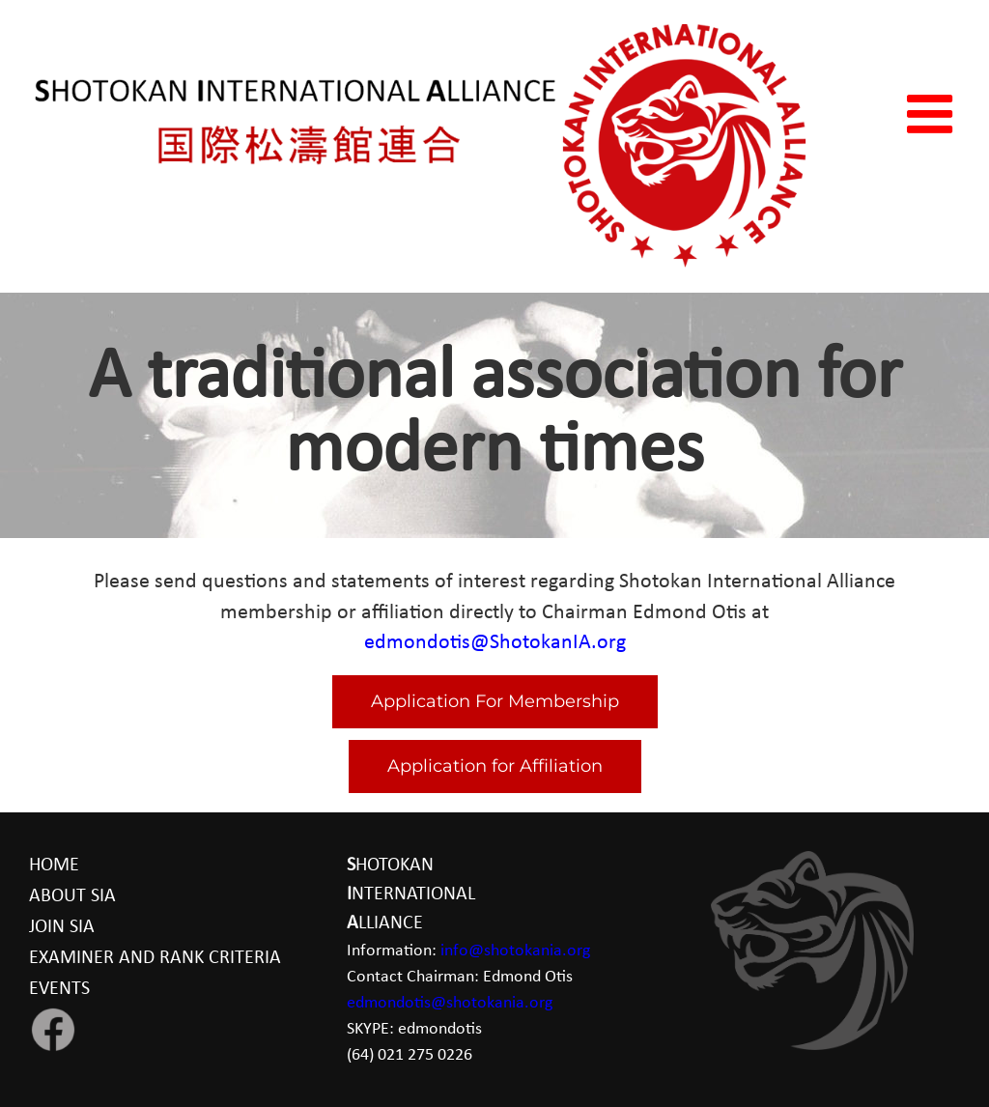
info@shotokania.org (515, 951)
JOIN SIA (62, 927)
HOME (54, 865)
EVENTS (59, 989)
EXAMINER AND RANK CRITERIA (155, 958)
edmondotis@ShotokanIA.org (495, 643)
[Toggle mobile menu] (933, 113)
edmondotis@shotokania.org (449, 1003)
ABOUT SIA (72, 896)
